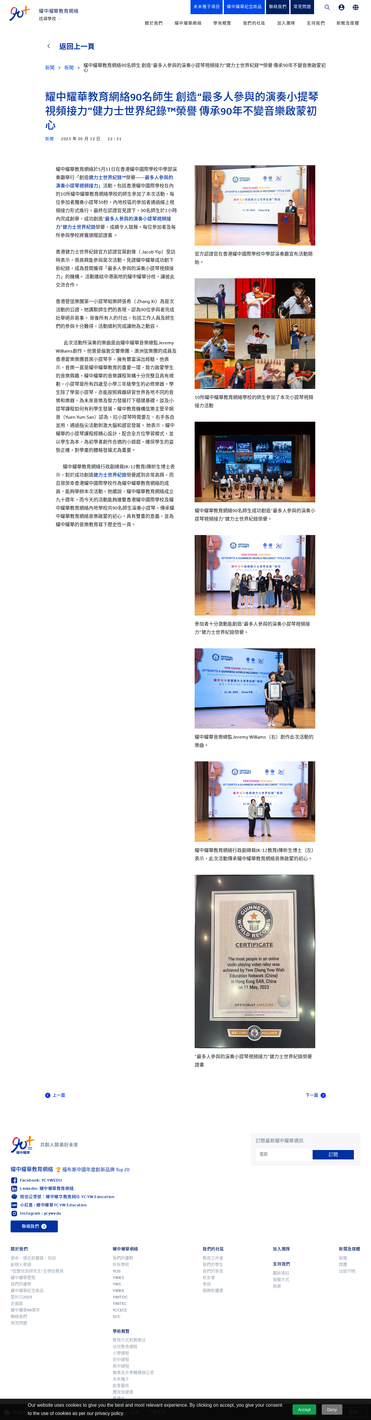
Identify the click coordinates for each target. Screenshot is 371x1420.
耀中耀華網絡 (188, 23)
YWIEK (118, 1290)
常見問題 (19, 1323)
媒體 (343, 1264)
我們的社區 (254, 23)
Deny (332, 1409)
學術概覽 (222, 23)
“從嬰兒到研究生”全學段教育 (37, 1271)
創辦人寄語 (21, 1264)
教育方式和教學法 (129, 1340)
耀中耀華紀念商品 (27, 1290)
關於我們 (154, 23)
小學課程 (121, 1353)
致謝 (277, 1286)
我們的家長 (213, 1271)
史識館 (17, 1303)
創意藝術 (121, 1385)
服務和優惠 (213, 1290)
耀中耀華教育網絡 (58, 11)
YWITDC (120, 1297)
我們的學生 (213, 1264)
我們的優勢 (21, 1284)
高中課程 (121, 1366)
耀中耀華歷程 (23, 1277)
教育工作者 (213, 1258)
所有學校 (121, 1264)
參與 (207, 1284)
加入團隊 (286, 23)
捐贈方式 (281, 1279)
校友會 (209, 1277)
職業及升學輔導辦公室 (133, 1372)
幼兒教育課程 (125, 1346)
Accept (304, 1409)
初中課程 (121, 1359)
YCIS (117, 1271)
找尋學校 (47, 19)
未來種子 (121, 1379)
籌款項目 (281, 1273)
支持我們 (316, 23)
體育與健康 (123, 1392)
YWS (117, 1284)
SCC (116, 1316)
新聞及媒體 (347, 23)
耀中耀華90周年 (25, 1310)
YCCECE (120, 1310)
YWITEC (120, 1303)
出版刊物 (347, 1271)
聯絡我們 (19, 1316)
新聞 (343, 1258)
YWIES (118, 1277)
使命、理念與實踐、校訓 (33, 1258)
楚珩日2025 (21, 1297)
